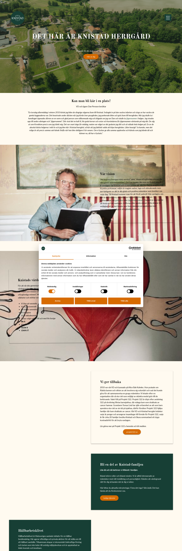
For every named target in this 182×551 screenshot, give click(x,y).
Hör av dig (91, 56)
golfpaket (119, 200)
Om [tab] (125, 256)
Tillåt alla (124, 301)
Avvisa (57, 301)
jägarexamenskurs (135, 200)
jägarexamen (131, 118)
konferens (112, 197)
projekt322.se (132, 432)
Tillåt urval (91, 301)
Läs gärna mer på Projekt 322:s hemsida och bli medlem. (123, 426)
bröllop (139, 197)
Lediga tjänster (109, 498)
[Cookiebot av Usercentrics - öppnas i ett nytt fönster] (130, 248)
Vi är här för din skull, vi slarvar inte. (91, 50)
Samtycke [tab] (56, 256)
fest (130, 197)
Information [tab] (91, 256)
